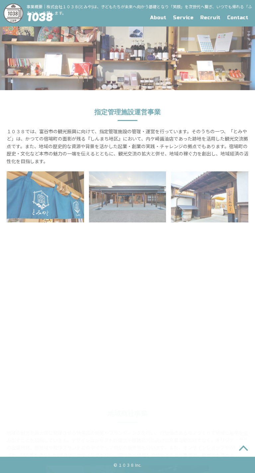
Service (183, 18)
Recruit (210, 18)
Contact (237, 18)
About (158, 18)
